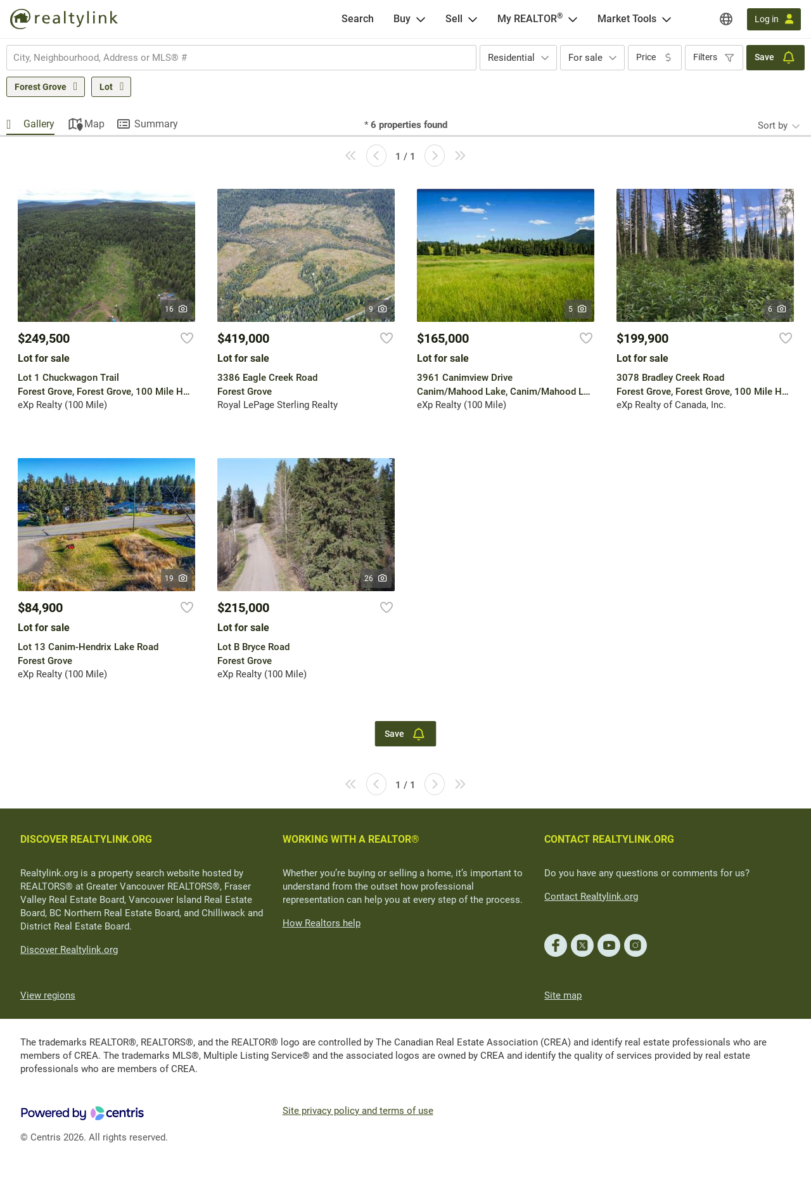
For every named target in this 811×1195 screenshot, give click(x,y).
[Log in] (774, 19)
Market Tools (626, 19)
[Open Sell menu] (473, 19)
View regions (47, 995)
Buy (402, 19)
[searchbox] (233, 58)
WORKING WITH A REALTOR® (351, 839)
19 (176, 578)
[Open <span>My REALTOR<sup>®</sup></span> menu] (573, 19)
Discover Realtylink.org (69, 949)
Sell (454, 19)
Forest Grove (41, 87)
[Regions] (726, 19)
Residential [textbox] (511, 57)
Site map (563, 995)
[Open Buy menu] (421, 19)
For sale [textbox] (585, 57)
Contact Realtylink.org (591, 896)
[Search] (357, 19)
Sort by (773, 125)
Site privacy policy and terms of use (358, 1110)
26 (376, 578)
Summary (156, 124)
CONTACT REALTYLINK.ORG (609, 839)
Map (94, 124)
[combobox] (241, 57)
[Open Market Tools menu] (666, 19)
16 (176, 309)
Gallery (38, 124)
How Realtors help (322, 923)
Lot (106, 87)
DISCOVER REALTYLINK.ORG (86, 839)
